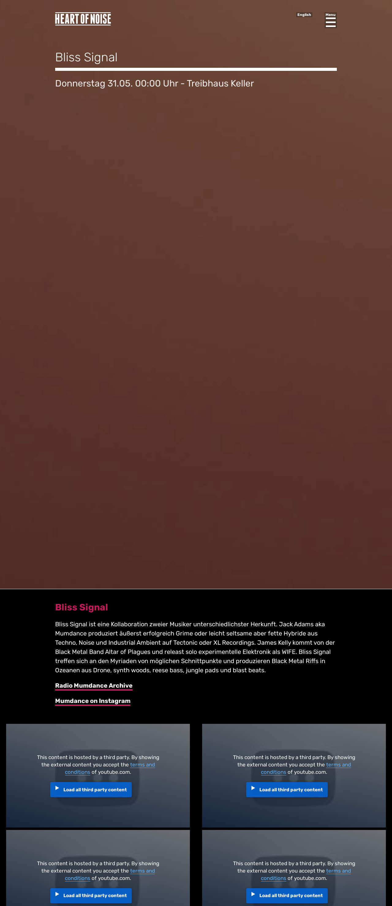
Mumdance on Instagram (92, 700)
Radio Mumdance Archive (94, 685)
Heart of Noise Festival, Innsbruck (83, 18)
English (304, 15)
